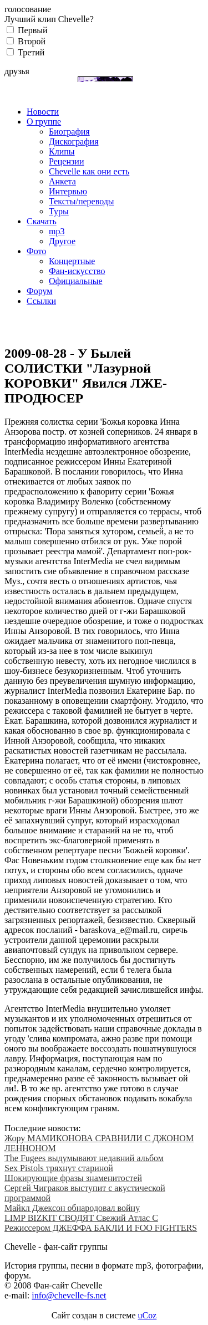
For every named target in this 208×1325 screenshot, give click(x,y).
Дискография (74, 141)
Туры (59, 211)
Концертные (72, 261)
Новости (43, 111)
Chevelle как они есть (89, 171)
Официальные (76, 281)
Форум (39, 291)
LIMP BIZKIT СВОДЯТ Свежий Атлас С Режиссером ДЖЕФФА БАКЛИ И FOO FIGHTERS (100, 1223)
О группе (44, 121)
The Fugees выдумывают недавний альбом (84, 1158)
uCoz (147, 1315)
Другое (62, 241)
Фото (36, 251)
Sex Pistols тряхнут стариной (58, 1168)
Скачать (42, 221)
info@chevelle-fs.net (69, 1295)
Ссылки (41, 301)
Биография (69, 131)
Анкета (62, 181)
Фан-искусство (77, 271)
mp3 (56, 231)
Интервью (68, 191)
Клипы (62, 151)
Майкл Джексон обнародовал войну (72, 1208)
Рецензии (66, 161)
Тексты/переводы (81, 201)
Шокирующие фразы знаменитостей (73, 1178)
